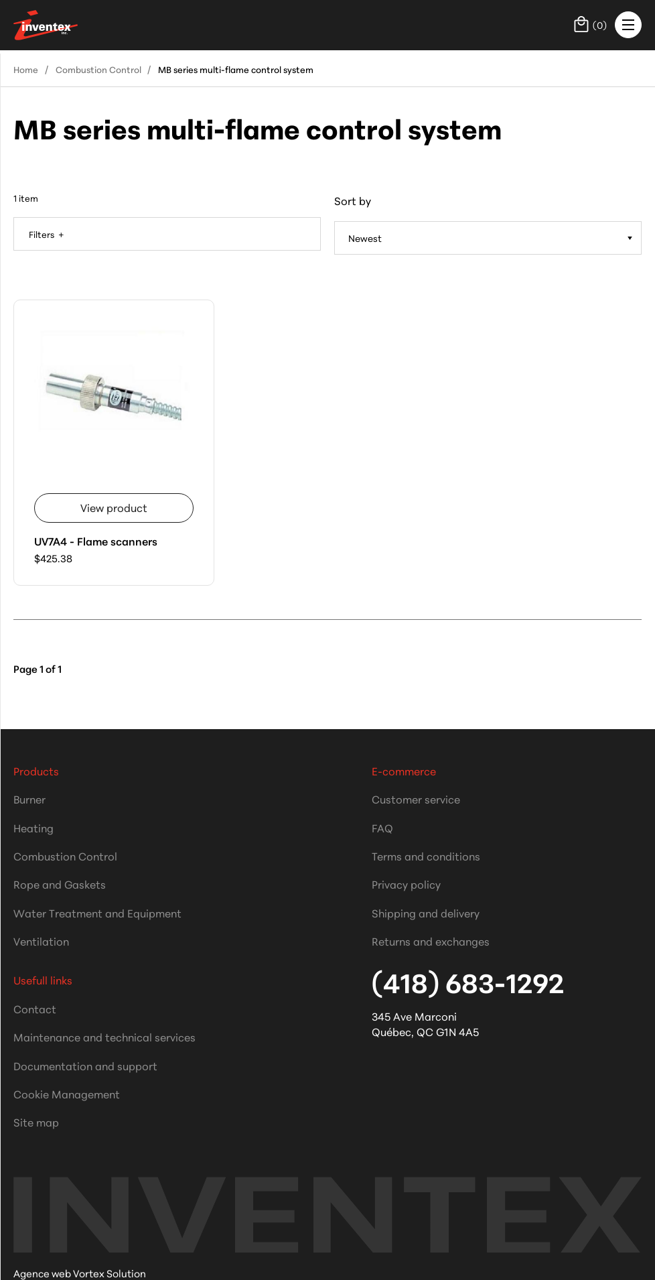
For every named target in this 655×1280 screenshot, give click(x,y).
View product (113, 507)
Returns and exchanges (431, 940)
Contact (34, 1008)
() (590, 24)
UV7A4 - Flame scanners (95, 540)
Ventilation (41, 940)
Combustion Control (98, 69)
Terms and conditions (426, 855)
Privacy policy (406, 883)
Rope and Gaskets (59, 883)
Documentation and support (85, 1065)
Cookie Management (66, 1093)
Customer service (416, 798)
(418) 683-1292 (468, 981)
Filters (42, 234)
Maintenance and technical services (104, 1036)
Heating (33, 827)
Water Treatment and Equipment (97, 912)
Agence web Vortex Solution (79, 1273)
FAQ (382, 827)
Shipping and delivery (426, 912)
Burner (29, 798)
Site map (36, 1121)
